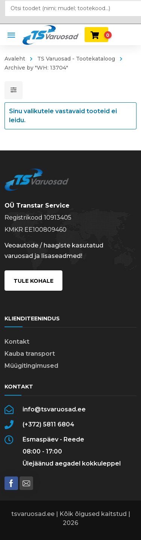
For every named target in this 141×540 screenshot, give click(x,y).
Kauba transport (30, 353)
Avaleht (15, 58)
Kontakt (17, 341)
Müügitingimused (31, 365)
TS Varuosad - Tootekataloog (76, 58)
